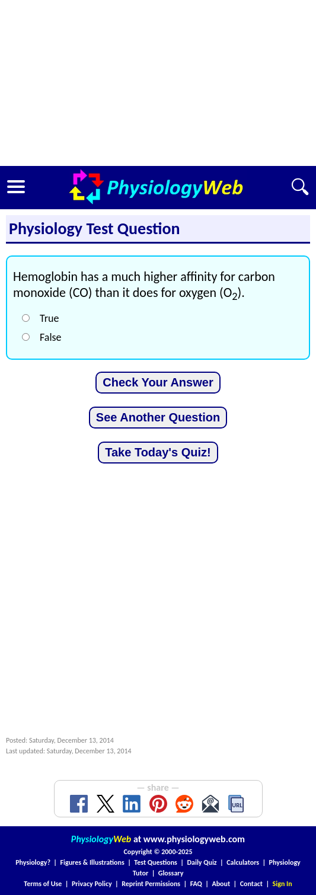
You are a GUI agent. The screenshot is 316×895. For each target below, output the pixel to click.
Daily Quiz (201, 862)
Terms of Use (43, 884)
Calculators (242, 862)
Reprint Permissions (151, 884)
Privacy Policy (92, 884)
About (221, 884)
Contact (251, 884)
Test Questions (155, 862)
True (49, 318)
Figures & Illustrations (92, 862)
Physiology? (32, 862)
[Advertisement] (158, 83)
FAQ (196, 884)
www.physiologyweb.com (194, 839)
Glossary (171, 873)
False (51, 337)
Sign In (282, 884)
